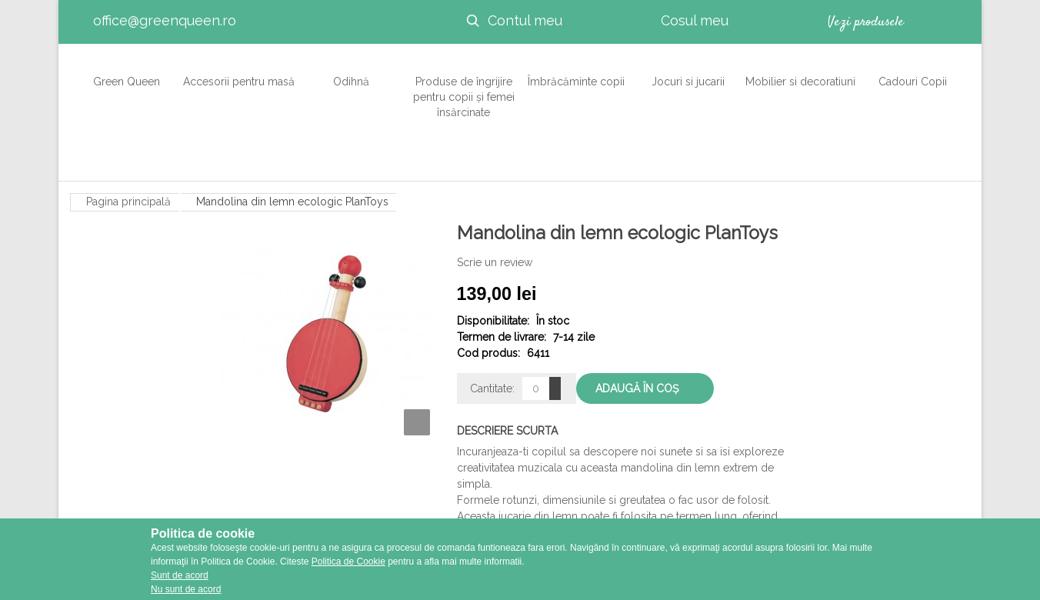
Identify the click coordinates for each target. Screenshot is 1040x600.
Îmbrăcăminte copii (576, 73)
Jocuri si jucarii (688, 73)
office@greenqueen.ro (164, 20)
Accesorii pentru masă (239, 73)
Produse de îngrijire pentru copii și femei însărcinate (464, 88)
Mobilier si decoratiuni (800, 73)
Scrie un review (494, 262)
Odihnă (347, 73)
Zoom (417, 422)
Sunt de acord (179, 575)
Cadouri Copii (912, 73)
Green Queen (126, 73)
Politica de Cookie (348, 561)
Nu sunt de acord (186, 589)
